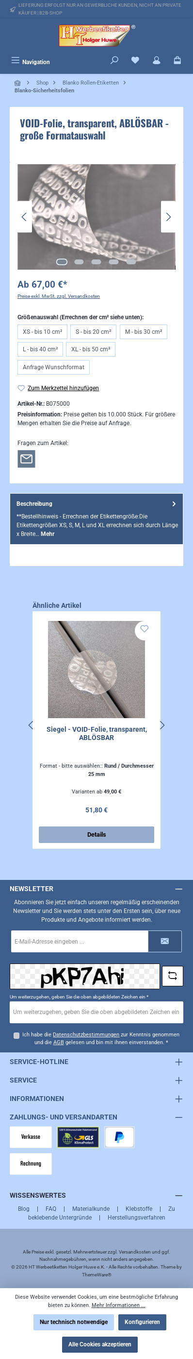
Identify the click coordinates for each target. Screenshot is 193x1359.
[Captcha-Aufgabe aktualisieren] (172, 976)
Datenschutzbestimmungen (86, 1035)
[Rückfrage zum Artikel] (26, 458)
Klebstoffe (139, 1208)
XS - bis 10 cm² (42, 331)
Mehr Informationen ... (118, 1305)
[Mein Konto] (156, 61)
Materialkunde (91, 1208)
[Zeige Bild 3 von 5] (96, 261)
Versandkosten (135, 1252)
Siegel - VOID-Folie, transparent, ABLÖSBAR (97, 733)
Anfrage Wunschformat (53, 367)
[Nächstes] (168, 217)
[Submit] (165, 941)
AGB (58, 1042)
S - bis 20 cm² (93, 331)
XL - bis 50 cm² (90, 349)
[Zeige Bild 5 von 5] (131, 261)
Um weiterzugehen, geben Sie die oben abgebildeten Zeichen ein (79, 996)
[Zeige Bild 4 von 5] (114, 261)
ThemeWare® (97, 1275)
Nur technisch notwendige (74, 1322)
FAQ (51, 1208)
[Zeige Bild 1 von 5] (61, 261)
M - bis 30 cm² (143, 331)
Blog (24, 1208)
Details (96, 834)
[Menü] (30, 61)
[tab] (96, 519)
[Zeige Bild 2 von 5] (79, 261)
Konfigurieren (142, 1322)
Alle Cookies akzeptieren (99, 1344)
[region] (96, 217)
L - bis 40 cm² (40, 349)
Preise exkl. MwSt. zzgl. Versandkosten (58, 296)
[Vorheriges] (24, 217)
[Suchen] (114, 61)
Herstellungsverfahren (136, 1217)
